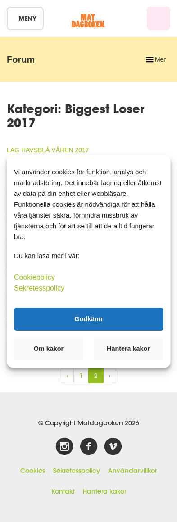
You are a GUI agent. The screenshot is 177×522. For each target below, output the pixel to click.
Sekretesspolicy (76, 471)
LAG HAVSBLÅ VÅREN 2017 (48, 150)
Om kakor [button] (49, 348)
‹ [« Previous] (67, 376)
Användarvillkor (132, 471)
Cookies (32, 471)
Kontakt (63, 491)
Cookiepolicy (34, 277)
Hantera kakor (104, 491)
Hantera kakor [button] (128, 348)
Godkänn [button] (88, 318)
